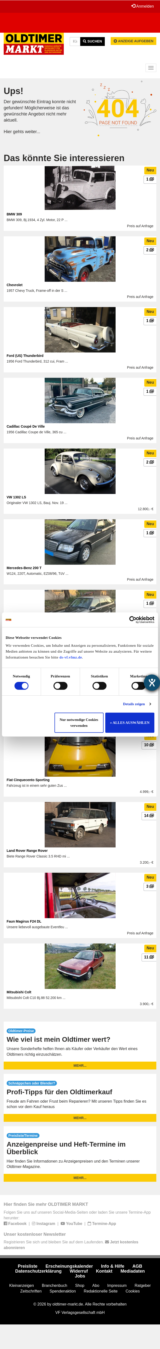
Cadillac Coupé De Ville (26, 426)
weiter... (32, 131)
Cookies (133, 1291)
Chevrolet (15, 285)
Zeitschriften (31, 1291)
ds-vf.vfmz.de (70, 657)
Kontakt (104, 1271)
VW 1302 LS (16, 497)
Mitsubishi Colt (19, 992)
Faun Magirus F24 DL (24, 921)
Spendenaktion (63, 1291)
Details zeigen (134, 704)
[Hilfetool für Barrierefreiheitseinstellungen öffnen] (152, 682)
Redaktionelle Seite (101, 1291)
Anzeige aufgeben (133, 41)
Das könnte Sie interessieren (64, 158)
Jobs (80, 1276)
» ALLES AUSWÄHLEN (130, 723)
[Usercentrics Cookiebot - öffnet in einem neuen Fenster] (132, 619)
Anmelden (142, 6)
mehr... (80, 1066)
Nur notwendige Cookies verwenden (79, 723)
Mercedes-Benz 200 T (24, 568)
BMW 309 (14, 214)
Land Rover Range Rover (27, 851)
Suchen (92, 41)
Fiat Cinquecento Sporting (28, 780)
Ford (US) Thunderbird (25, 356)
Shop (79, 1285)
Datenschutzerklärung (38, 1271)
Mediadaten (132, 1271)
